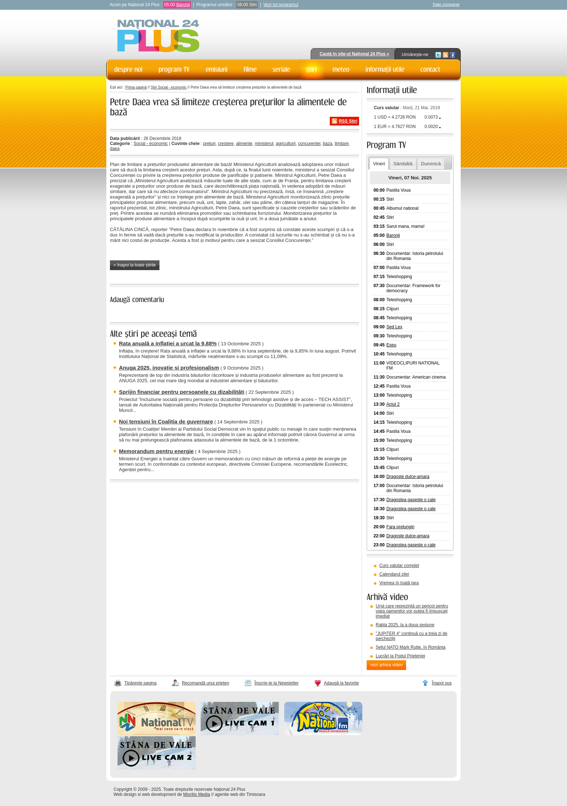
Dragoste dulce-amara (408, 476)
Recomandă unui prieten (205, 683)
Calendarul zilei (394, 574)
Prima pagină (136, 87)
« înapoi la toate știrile (135, 265)
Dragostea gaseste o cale (411, 499)
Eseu (391, 344)
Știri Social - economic (169, 87)
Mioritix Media (196, 794)
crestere (226, 143)
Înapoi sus (442, 683)
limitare (342, 143)
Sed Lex (394, 326)
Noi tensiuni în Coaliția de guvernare (166, 421)
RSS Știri (348, 121)
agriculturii (286, 143)
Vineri (379, 163)
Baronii (182, 4)
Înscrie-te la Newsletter (277, 683)
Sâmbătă (403, 163)
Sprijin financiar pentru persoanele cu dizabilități (181, 392)
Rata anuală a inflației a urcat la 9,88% (168, 343)
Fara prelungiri (400, 526)
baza (327, 143)
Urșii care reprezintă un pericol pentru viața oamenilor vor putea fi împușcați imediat (412, 611)
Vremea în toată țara (399, 582)
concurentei (309, 143)
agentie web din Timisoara (240, 794)
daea (115, 148)
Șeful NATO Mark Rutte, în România (411, 647)
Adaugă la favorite (341, 683)
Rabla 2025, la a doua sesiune (405, 624)
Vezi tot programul (280, 4)
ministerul (264, 143)
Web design (125, 794)
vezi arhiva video (386, 665)
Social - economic (150, 143)
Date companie (446, 4)
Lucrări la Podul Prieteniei (400, 655)
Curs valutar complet (399, 565)
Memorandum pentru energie (156, 451)
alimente (244, 143)
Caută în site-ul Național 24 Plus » (354, 53)
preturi (209, 143)
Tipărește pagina (140, 683)
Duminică (431, 163)
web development (159, 794)
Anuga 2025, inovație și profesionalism (169, 367)
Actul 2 (393, 404)
